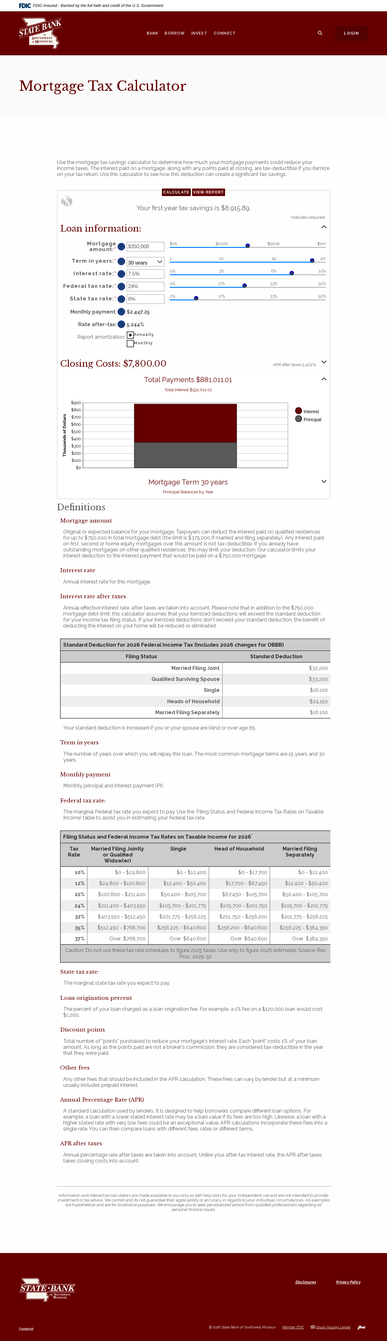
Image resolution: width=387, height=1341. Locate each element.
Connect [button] (225, 33)
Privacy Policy (348, 1282)
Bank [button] (153, 33)
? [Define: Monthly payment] (121, 312)
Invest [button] (199, 33)
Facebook (26, 1328)
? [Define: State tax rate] (121, 299)
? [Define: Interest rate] (121, 274)
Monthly (143, 343)
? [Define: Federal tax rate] (121, 286)
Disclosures (306, 1282)
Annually (144, 334)
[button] (193, 228)
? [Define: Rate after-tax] (121, 324)
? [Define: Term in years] (121, 261)
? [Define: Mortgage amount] (121, 246)
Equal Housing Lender (333, 1327)
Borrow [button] (175, 33)
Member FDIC (293, 1327)
